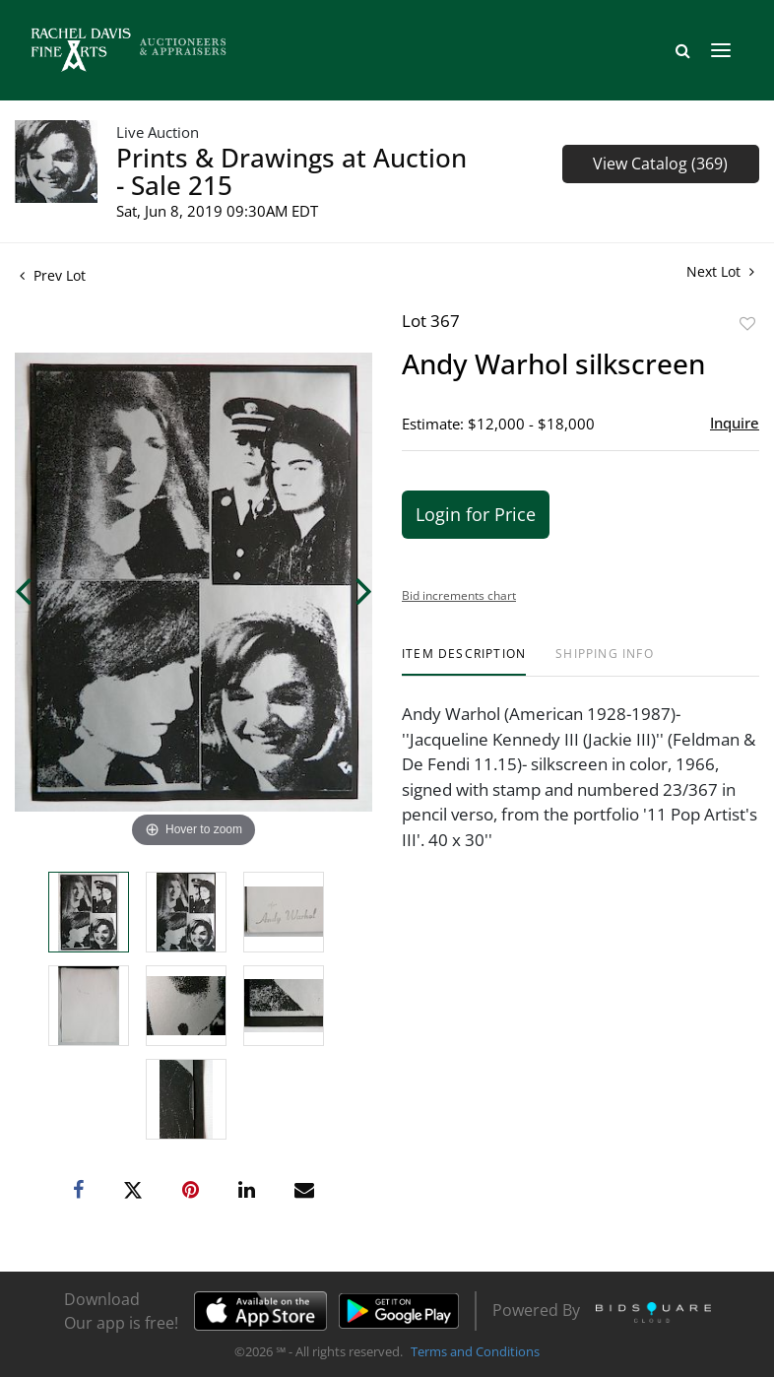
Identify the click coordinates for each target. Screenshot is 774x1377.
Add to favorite (747, 323)
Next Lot (720, 271)
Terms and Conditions (475, 1351)
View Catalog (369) (660, 163)
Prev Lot (53, 275)
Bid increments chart (459, 595)
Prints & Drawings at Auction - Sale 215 (291, 171)
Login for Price (476, 514)
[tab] (464, 661)
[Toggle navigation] (720, 50)
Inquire (734, 422)
